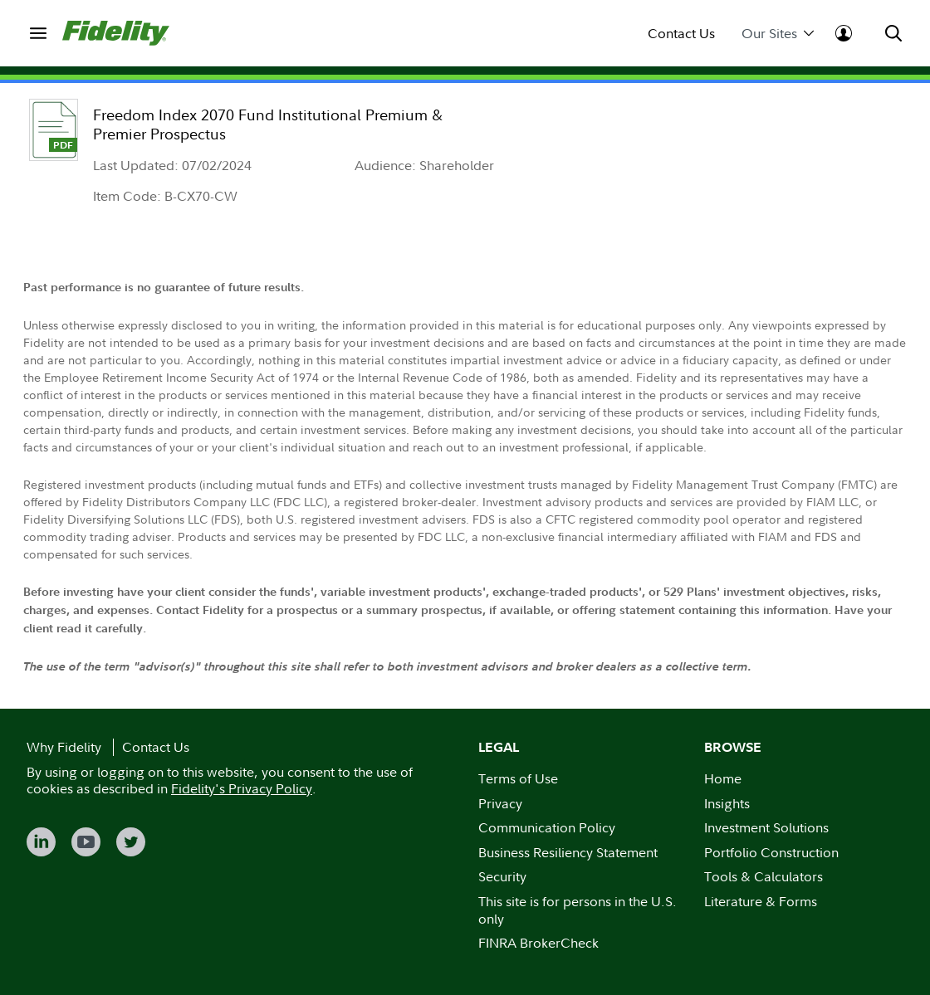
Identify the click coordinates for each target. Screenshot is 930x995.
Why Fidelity (64, 747)
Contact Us (681, 33)
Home (723, 778)
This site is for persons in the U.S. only (577, 910)
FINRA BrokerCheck (538, 943)
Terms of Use (518, 778)
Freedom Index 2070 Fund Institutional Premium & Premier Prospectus (268, 124)
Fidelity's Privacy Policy (241, 788)
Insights (727, 803)
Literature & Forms (760, 901)
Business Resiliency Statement (568, 852)
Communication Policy (546, 827)
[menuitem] (38, 33)
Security (502, 876)
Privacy (500, 803)
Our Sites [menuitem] (778, 33)
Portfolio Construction (771, 852)
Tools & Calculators (763, 876)
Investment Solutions (766, 827)
